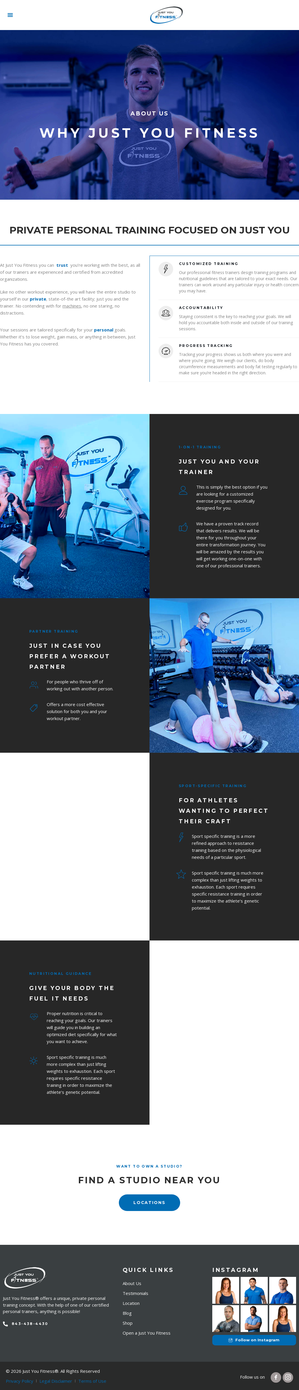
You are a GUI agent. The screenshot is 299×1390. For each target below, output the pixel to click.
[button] (10, 14)
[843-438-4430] (5, 1323)
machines (71, 306)
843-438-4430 (30, 1323)
